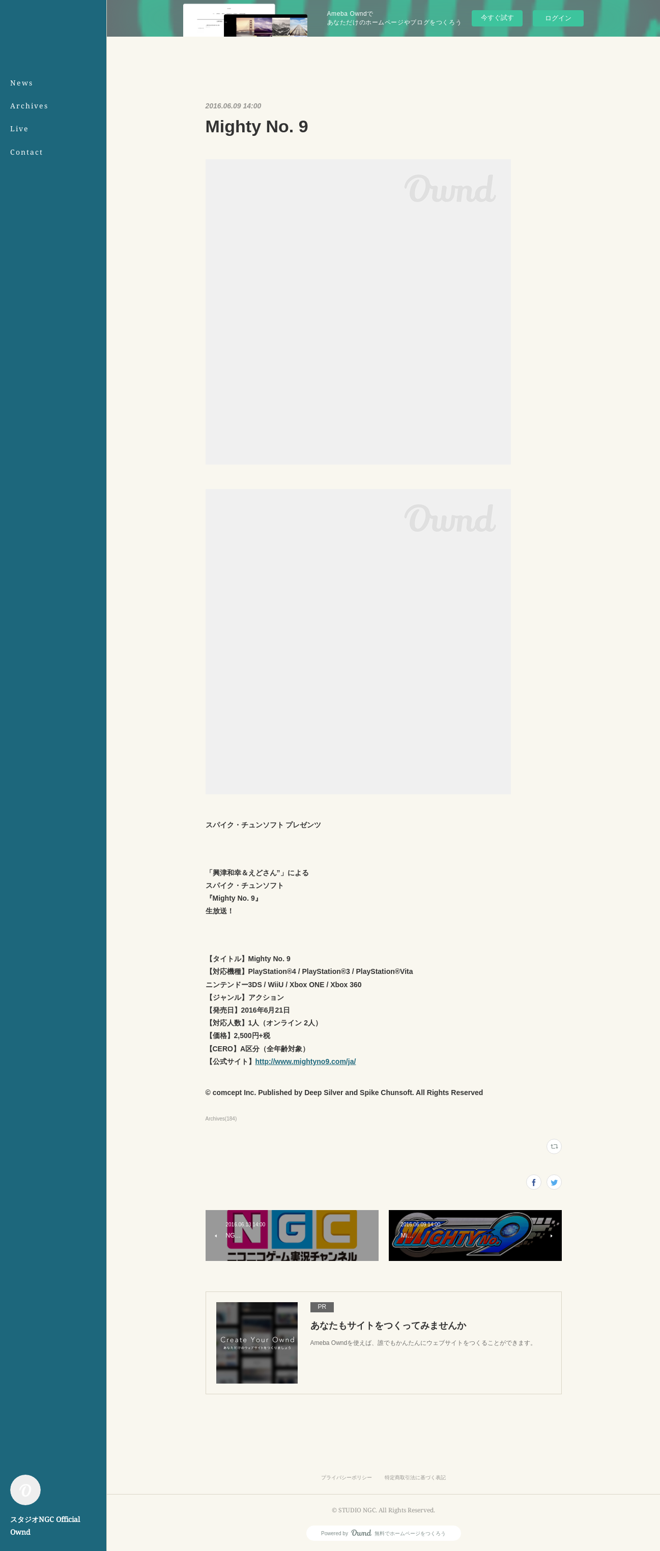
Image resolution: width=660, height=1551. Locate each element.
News (21, 83)
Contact (26, 152)
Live (19, 128)
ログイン (558, 18)
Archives (29, 105)
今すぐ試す (497, 17)
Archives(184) (221, 1119)
